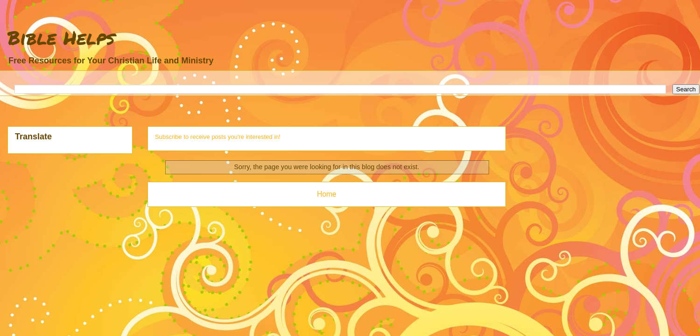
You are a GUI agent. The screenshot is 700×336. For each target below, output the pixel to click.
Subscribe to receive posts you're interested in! (217, 136)
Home (326, 194)
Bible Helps (61, 37)
